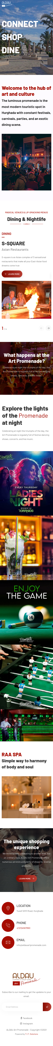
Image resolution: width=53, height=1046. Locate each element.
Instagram (26, 1023)
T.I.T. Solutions (31, 1034)
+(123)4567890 (23, 928)
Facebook (26, 1018)
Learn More (12, 274)
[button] (48, 328)
